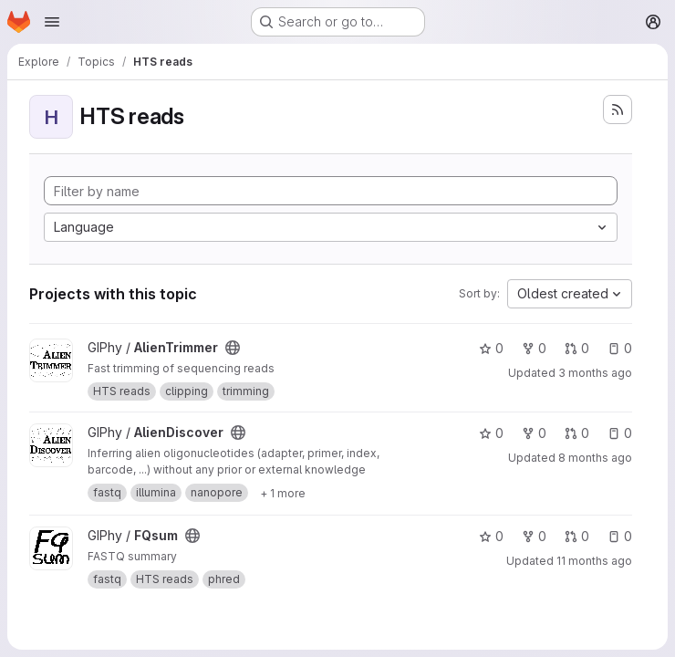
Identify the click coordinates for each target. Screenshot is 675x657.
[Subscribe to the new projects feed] (617, 109)
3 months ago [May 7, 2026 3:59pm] (595, 373)
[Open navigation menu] (52, 21)
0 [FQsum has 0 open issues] (620, 536)
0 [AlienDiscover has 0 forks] (534, 433)
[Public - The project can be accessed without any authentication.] (232, 347)
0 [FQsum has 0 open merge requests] (577, 536)
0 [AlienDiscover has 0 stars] (491, 433)
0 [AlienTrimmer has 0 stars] (491, 348)
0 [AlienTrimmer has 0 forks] (534, 348)
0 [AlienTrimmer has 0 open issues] (620, 348)
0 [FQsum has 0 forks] (534, 536)
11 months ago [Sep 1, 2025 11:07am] (594, 561)
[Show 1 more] (283, 493)
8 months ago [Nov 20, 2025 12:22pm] (595, 457)
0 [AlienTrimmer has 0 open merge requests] (577, 348)
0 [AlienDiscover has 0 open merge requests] (577, 433)
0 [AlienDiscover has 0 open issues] (620, 433)
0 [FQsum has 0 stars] (491, 536)
